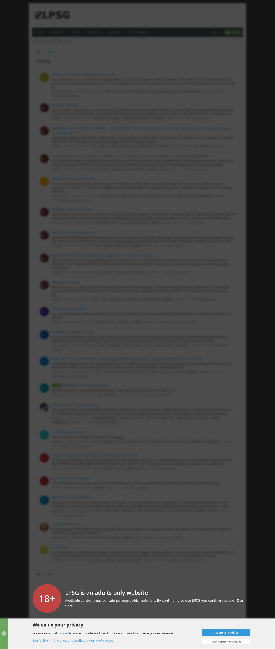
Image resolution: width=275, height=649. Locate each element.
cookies (62, 633)
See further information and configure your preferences (73, 640)
